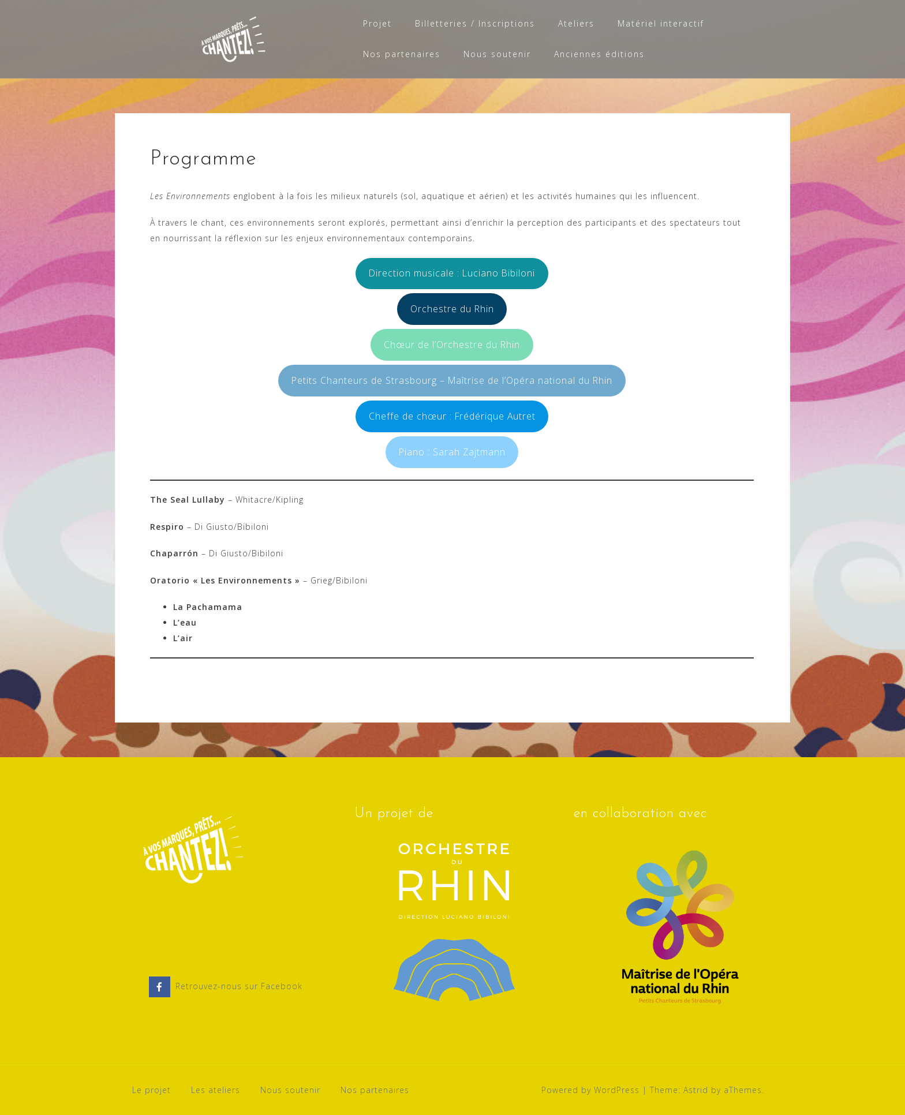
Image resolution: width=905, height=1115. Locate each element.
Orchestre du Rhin (452, 308)
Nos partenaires (401, 53)
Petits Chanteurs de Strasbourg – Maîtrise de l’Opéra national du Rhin (451, 380)
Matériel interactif (661, 23)
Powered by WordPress (590, 1089)
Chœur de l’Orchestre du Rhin (452, 344)
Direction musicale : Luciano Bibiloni (452, 273)
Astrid (695, 1089)
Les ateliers (215, 1089)
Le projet (151, 1089)
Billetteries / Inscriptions (475, 23)
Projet (377, 23)
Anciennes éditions (599, 53)
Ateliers (576, 23)
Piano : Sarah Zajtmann (452, 452)
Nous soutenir (497, 53)
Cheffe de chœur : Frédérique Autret (452, 416)
